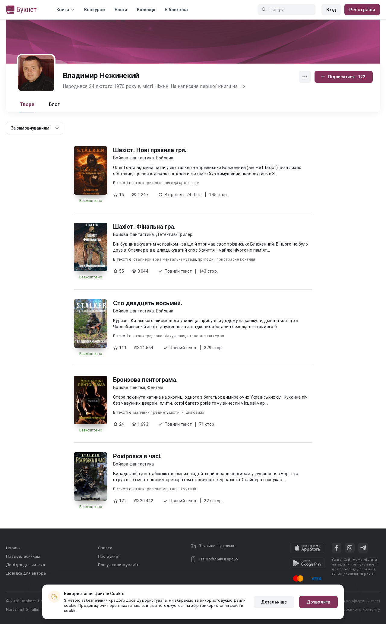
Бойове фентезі (129, 387)
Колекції (146, 9)
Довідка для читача (25, 565)
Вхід (331, 9)
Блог (54, 104)
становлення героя (205, 336)
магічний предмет (150, 412)
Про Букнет (109, 556)
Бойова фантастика (133, 157)
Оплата (105, 548)
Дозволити (318, 602)
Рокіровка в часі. (137, 456)
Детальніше (274, 602)
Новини (13, 548)
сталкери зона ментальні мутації (164, 259)
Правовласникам (23, 556)
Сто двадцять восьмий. (147, 303)
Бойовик (164, 157)
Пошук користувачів (118, 565)
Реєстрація (362, 9)
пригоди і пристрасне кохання (226, 259)
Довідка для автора (26, 573)
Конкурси (94, 9)
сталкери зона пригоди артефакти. (166, 182)
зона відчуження (169, 336)
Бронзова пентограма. (145, 379)
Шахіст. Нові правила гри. (149, 150)
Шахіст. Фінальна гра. (144, 226)
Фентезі (155, 387)
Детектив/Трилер (174, 234)
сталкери (142, 336)
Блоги (121, 9)
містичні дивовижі (186, 412)
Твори (27, 104)
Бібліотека (176, 9)
